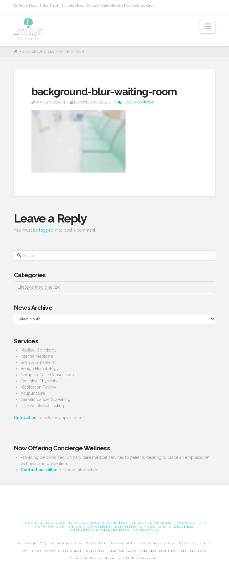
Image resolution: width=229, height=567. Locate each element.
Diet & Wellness (176, 526)
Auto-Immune (49, 526)
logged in (48, 230)
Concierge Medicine (44, 522)
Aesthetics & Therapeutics (100, 530)
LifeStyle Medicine (35, 287)
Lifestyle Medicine (152, 522)
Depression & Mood (135, 526)
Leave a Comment (136, 102)
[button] (207, 26)
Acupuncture (191, 522)
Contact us (145, 530)
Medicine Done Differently (98, 522)
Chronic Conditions (89, 526)
